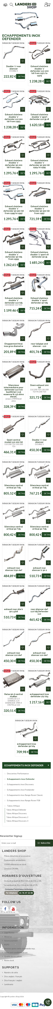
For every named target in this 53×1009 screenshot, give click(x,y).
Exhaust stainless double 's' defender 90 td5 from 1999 (13, 255)
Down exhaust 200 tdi (39, 386)
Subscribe (44, 843)
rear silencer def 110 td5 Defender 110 (39, 611)
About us (8, 937)
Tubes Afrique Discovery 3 (17, 821)
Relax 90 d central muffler (13, 695)
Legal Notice (9, 933)
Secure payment (11, 941)
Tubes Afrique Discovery (16, 813)
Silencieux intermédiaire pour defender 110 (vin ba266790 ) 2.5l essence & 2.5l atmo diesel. (14, 391)
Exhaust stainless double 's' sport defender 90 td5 (39, 300)
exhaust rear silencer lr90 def (13, 569)
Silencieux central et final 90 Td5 (13, 486)
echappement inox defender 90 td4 (26, 745)
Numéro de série (11, 972)
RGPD (6, 944)
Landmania (8, 984)
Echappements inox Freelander (20, 789)
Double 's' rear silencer (13, 67)
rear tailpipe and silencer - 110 (39, 345)
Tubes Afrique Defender (16, 810)
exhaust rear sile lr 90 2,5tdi (13, 610)
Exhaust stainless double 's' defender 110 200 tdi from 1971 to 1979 (39, 71)
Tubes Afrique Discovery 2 (17, 817)
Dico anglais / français (13, 976)
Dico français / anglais (13, 980)
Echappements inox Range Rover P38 (23, 800)
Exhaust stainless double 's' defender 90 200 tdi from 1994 (13, 164)
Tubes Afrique (13, 806)
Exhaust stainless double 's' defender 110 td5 (13, 300)
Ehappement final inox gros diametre (13, 345)
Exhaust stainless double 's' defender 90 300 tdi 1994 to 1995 (39, 164)
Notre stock (9, 960)
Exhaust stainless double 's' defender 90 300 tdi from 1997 (39, 209)
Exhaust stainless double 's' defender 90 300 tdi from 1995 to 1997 (13, 209)
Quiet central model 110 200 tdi (14, 441)
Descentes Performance (18, 773)
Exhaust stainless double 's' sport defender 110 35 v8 (39, 116)
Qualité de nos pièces (13, 956)
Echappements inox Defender (21, 779)
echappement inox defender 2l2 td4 (39, 695)
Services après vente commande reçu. (19, 948)
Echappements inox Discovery (20, 784)
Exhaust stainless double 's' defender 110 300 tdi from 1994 (14, 118)
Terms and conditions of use (15, 952)
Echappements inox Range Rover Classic (25, 795)
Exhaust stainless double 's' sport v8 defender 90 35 (39, 254)
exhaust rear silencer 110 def (13, 654)
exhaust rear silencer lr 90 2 (39, 569)
